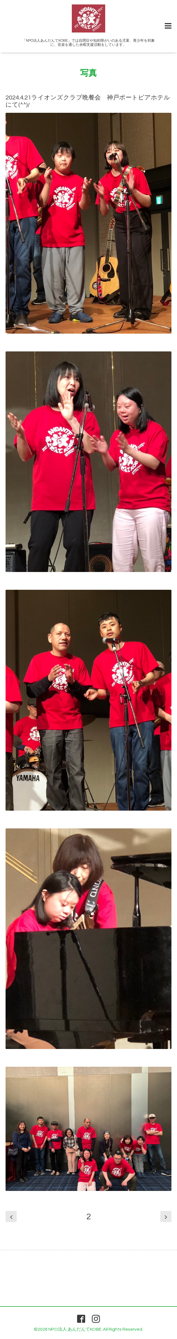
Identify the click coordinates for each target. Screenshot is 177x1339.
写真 (88, 73)
